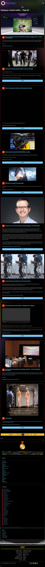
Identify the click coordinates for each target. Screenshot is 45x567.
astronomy (3, 473)
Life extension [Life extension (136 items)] (37, 453)
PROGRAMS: (24, 557)
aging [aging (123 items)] (3, 451)
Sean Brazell (5, 513)
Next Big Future (4, 535)
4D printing (3, 461)
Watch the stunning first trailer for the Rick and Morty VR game (18, 88)
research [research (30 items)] (22, 454)
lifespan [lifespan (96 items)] (42, 453)
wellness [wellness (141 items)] (41, 454)
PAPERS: (24, 558)
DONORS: (20, 554)
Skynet (3, 467)
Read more (4, 43)
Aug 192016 (3, 69)
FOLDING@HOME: (17, 557)
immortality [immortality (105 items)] (26, 453)
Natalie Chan (5, 514)
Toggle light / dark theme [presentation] (43, 3)
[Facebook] (30, 563)
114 (31, 434)
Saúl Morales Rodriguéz (7, 490)
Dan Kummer (5, 502)
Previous (11, 434)
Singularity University (5, 466)
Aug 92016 (3, 370)
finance (15, 379)
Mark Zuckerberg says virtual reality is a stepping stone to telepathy (19, 306)
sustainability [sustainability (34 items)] (30, 454)
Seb (4, 516)
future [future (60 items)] (9, 453)
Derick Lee (5, 508)
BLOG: (23, 553)
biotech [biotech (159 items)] (23, 451)
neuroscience (15, 77)
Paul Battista (5, 496)
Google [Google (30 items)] (12, 453)
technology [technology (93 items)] (33, 454)
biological (3, 479)
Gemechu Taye (5, 497)
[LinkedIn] (33, 563)
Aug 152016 (3, 183)
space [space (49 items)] (27, 454)
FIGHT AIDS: (17, 556)
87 (28, 434)
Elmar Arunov (6, 159)
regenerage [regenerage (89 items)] (15, 454)
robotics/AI (12, 246)
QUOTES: (24, 560)
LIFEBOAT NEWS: (25, 550)
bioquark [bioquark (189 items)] (20, 452)
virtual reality (10, 46)
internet (10, 246)
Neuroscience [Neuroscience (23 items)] (8, 454)
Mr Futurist (3, 534)
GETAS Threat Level (22, 547)
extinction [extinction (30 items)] (7, 453)
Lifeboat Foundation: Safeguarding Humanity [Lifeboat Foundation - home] (20, 3)
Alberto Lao (5, 509)
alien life (3, 470)
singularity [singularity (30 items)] (26, 454)
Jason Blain (5, 520)
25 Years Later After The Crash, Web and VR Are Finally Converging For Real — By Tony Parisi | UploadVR (23, 37)
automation (4, 475)
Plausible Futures (4, 536)
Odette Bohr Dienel (7, 46)
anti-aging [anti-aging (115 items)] (9, 451)
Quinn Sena (5, 492)
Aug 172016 (3, 152)
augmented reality (11, 379)
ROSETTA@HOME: (17, 558)
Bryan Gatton (6, 424)
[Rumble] (37, 563)
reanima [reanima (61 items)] (12, 454)
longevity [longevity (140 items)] (4, 454)
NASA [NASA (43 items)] (6, 454)
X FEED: (17, 553)
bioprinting (3, 481)
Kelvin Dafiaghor (6, 498)
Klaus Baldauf (5, 504)
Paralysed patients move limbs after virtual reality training (17, 281)
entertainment (10, 125)
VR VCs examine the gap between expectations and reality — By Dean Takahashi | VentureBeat (22, 369)
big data (3, 477)
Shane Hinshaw (5, 510)
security (9, 189)
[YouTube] (35, 563)
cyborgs (13, 77)
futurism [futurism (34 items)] (10, 453)
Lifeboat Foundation (6, 563)
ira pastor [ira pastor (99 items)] (33, 453)
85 (24, 434)
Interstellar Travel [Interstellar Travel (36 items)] (30, 453)
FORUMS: (20, 560)
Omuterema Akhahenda (7, 503)
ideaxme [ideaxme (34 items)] (23, 453)
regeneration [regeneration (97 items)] (19, 454)
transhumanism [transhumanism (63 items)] (37, 454)
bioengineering (4, 478)
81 (17, 434)
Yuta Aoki (4, 507)
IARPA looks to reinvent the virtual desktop (14, 183)
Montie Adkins (5, 521)
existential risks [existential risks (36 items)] (4, 453)
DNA (2, 463)
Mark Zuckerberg (4, 468)
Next (35, 434)
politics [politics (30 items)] (10, 454)
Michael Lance (5, 519)
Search (43, 440)
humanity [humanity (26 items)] (21, 453)
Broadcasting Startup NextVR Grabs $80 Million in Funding (17, 152)
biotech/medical (10, 77)
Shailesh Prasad (6, 125)
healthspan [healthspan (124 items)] (18, 453)
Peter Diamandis (4, 462)
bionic (3, 480)
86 (26, 434)
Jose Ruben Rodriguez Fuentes (8, 501)
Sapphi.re (15, 563)
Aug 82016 (3, 418)
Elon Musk (3, 465)
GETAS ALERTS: (24, 552)
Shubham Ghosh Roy (6, 491)
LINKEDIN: (17, 552)
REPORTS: (24, 556)
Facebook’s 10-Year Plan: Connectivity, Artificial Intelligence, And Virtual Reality (22, 226)
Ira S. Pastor (5, 522)
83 (20, 434)
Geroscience (4, 531)
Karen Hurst (6, 77)
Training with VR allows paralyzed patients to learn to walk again (19, 69)
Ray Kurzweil (4, 464)
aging (3, 469)
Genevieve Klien (5, 489)
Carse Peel (6, 295)
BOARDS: (24, 554)
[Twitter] (31, 563)
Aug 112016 (3, 281)
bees (3, 476)
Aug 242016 (3, 37)
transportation (15, 246)
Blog (22, 7)
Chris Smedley (5, 524)
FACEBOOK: (17, 550)
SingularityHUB (4, 537)
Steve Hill (4, 515)
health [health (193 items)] (14, 453)
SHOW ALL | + (3, 525)
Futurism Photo (8, 418)
